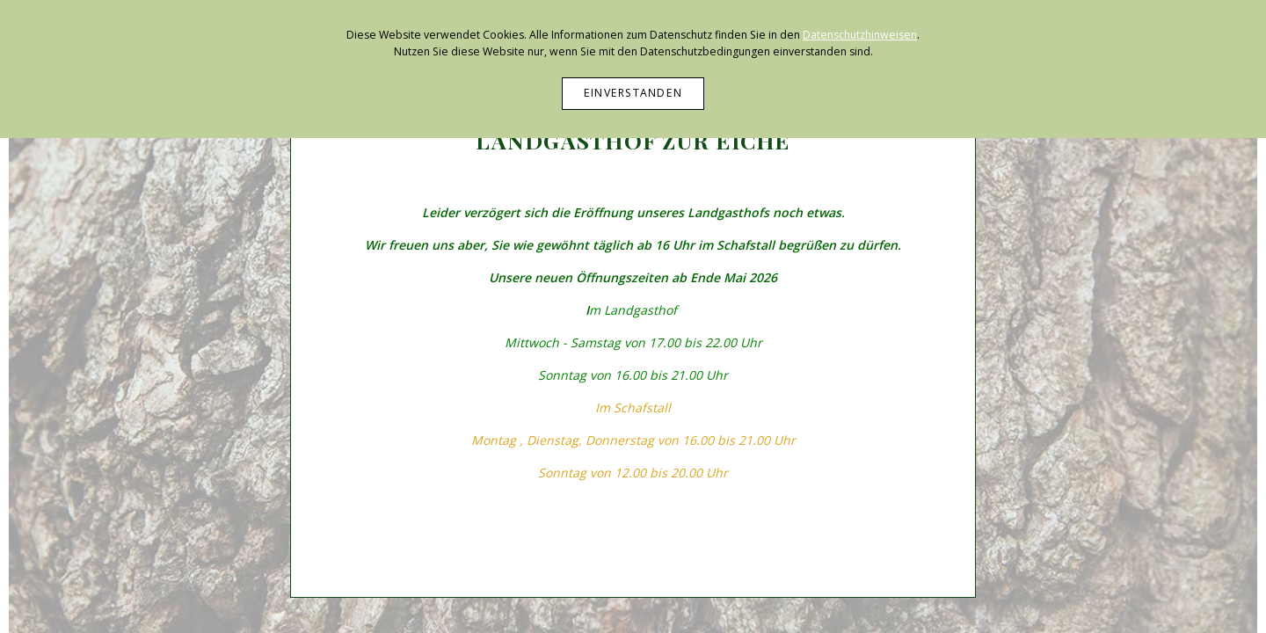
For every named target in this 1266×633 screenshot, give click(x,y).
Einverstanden (633, 92)
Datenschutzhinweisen (860, 34)
